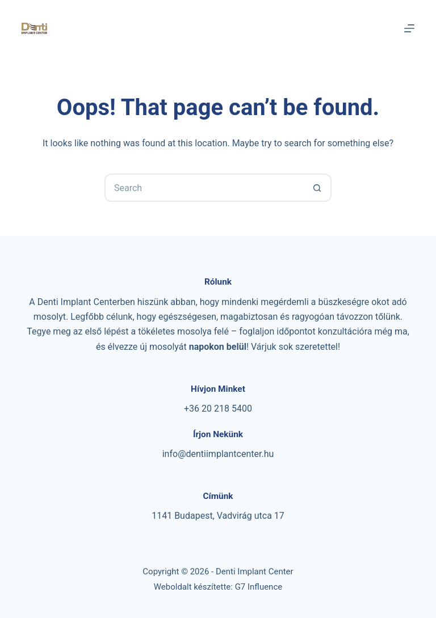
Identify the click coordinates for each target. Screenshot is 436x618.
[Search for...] (203, 187)
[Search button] (317, 187)
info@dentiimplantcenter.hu (218, 453)
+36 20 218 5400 (218, 408)
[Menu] (409, 28)
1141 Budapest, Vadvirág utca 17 (218, 515)
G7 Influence (259, 587)
